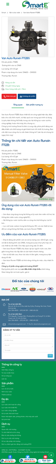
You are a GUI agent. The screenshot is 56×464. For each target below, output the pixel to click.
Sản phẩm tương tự (34, 105)
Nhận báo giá (11, 96)
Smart (4, 13)
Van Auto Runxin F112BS (31, 13)
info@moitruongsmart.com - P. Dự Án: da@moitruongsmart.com (29, 324)
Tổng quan (17, 105)
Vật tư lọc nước (14, 13)
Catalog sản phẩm (28, 96)
